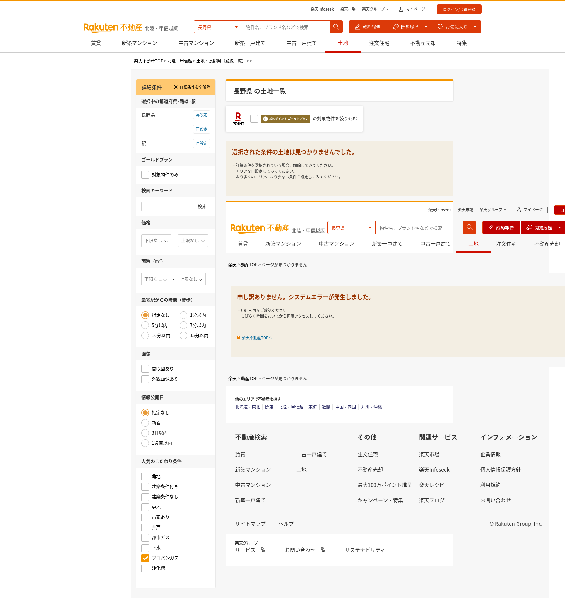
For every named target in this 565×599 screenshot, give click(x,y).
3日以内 (160, 432)
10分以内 (161, 335)
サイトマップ (250, 523)
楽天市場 (348, 9)
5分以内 (160, 325)
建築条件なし (165, 496)
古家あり (161, 517)
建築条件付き (165, 486)
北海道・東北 (247, 407)
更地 (156, 506)
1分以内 (198, 315)
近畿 (326, 407)
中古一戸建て (301, 43)
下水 (156, 547)
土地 (343, 43)
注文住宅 (379, 43)
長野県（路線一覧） (227, 61)
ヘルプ (286, 523)
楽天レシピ (432, 484)
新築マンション (139, 43)
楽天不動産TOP (148, 61)
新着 (156, 422)
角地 (156, 476)
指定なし (161, 315)
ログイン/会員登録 (459, 9)
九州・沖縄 (371, 407)
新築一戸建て (250, 43)
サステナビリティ (365, 549)
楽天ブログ (432, 500)
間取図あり (163, 368)
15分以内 (199, 335)
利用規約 (490, 484)
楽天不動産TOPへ (257, 338)
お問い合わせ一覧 (305, 549)
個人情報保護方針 (500, 469)
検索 (202, 206)
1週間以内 (162, 443)
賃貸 (96, 43)
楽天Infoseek (322, 9)
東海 (312, 407)
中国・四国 (345, 407)
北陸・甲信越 (179, 61)
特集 (462, 43)
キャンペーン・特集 (380, 500)
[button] (368, 26)
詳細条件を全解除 (191, 87)
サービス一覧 (250, 549)
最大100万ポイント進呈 (385, 484)
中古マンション (196, 43)
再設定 (201, 115)
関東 (269, 407)
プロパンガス (165, 557)
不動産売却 (423, 43)
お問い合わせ (495, 500)
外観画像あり (165, 378)
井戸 (156, 527)
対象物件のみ (165, 174)
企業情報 (490, 454)
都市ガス (161, 537)
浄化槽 (158, 568)
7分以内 (198, 325)
